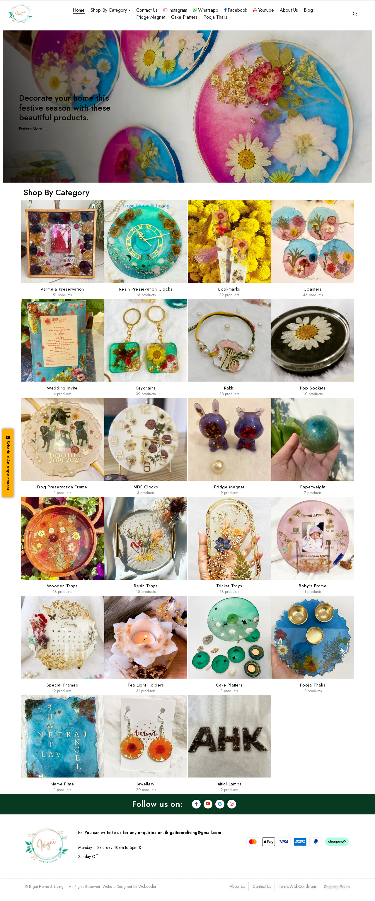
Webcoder (147, 886)
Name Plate (62, 784)
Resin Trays (146, 586)
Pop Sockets (313, 388)
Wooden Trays (62, 586)
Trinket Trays (229, 586)
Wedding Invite (62, 388)
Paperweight (312, 487)
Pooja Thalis (312, 685)
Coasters (313, 289)
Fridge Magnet (229, 487)
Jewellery (146, 784)
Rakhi (229, 388)
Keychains (146, 388)
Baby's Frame (312, 586)
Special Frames (62, 685)
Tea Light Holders (145, 685)
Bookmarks (229, 289)
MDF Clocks (146, 487)
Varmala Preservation (62, 289)
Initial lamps (229, 784)
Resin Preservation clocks (146, 289)
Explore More (30, 129)
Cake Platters (229, 685)
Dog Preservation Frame (62, 487)
